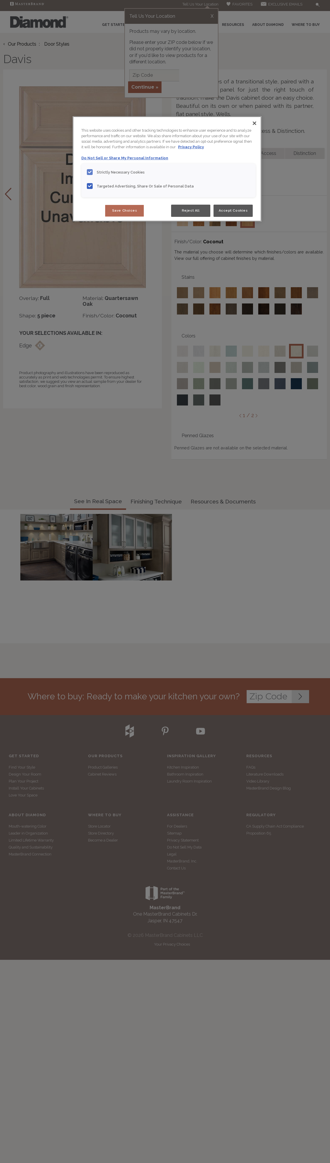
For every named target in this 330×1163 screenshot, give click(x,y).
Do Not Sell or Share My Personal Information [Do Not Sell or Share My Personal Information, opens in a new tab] (124, 158)
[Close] (254, 123)
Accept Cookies (233, 210)
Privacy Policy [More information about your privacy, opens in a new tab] (191, 147)
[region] (167, 168)
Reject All (191, 210)
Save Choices (124, 210)
